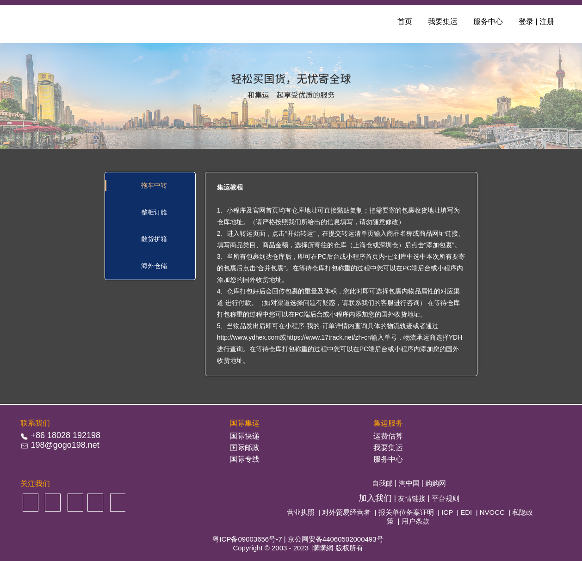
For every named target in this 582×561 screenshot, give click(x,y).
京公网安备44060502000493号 (336, 539)
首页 (404, 21)
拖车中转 (154, 185)
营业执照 (301, 512)
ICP (447, 512)
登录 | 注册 (536, 21)
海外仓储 (154, 265)
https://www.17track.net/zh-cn (328, 337)
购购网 (435, 483)
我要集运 (443, 21)
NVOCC (492, 512)
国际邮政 (245, 447)
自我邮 (383, 483)
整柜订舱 (154, 212)
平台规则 (445, 498)
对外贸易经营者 (346, 512)
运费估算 (388, 436)
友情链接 (412, 498)
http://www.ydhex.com (248, 337)
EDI (466, 512)
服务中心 (488, 21)
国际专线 (245, 459)
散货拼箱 (154, 239)
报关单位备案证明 (406, 512)
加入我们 (376, 498)
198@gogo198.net (65, 445)
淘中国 (410, 483)
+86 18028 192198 (65, 435)
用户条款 (415, 521)
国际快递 (245, 436)
